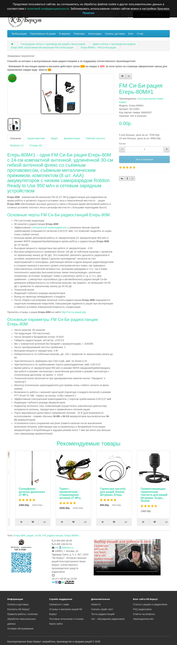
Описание (15, 138)
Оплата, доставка (115, 33)
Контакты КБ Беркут (18, 609)
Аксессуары (94, 33)
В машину (64, 33)
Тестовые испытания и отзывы (66, 619)
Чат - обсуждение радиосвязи (107, 619)
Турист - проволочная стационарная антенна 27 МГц (103, 493)
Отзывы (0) (35, 145)
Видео (54, 138)
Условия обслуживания (20, 628)
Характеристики (36, 138)
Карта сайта (56, 623)
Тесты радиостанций (102, 614)
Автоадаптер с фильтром (21, 490)
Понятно (88, 13)
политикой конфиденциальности (48, 8)
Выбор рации (19, 33)
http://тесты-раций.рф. (74, 312)
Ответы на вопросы (144, 614)
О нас (140, 33)
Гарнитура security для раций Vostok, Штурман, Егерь (146, 491)
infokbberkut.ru (64, 547)
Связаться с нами (59, 604)
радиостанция (55, 535)
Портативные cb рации (43, 33)
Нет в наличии (144, 159)
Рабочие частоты (95, 138)
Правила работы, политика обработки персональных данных (22, 619)
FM (44, 535)
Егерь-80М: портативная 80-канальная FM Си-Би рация (42, 47)
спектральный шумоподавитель (48, 227)
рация (30, 535)
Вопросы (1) (17, 145)
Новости (95, 604)
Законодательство (143, 619)
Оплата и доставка (17, 604)
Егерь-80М (19, 535)
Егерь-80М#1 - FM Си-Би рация (98, 47)
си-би (38, 535)
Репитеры (79, 33)
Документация (72, 138)
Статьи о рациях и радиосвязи (150, 604)
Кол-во (122, 144)
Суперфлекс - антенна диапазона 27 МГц (65, 491)
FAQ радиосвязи (142, 609)
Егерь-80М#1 (71, 535)
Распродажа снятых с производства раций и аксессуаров (53, 44)
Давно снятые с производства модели (114, 44)
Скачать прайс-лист (102, 609)
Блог (130, 33)
